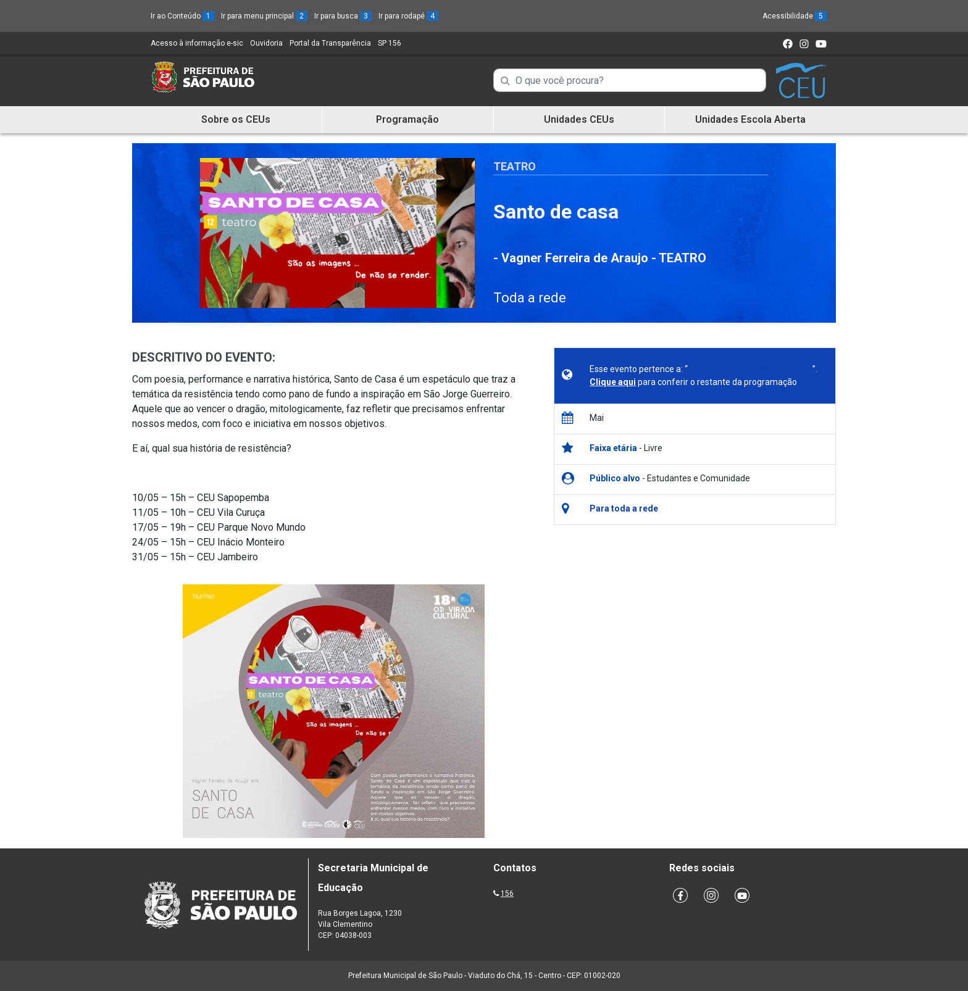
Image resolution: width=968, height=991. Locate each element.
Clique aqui (613, 382)
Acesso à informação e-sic (197, 43)
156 (507, 893)
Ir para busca (343, 16)
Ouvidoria (266, 43)
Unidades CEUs (579, 119)
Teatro (514, 166)
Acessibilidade (794, 16)
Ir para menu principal (264, 16)
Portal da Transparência (330, 43)
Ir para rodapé (408, 16)
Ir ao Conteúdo (182, 16)
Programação (407, 119)
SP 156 (389, 43)
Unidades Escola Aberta (750, 119)
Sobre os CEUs (235, 119)
